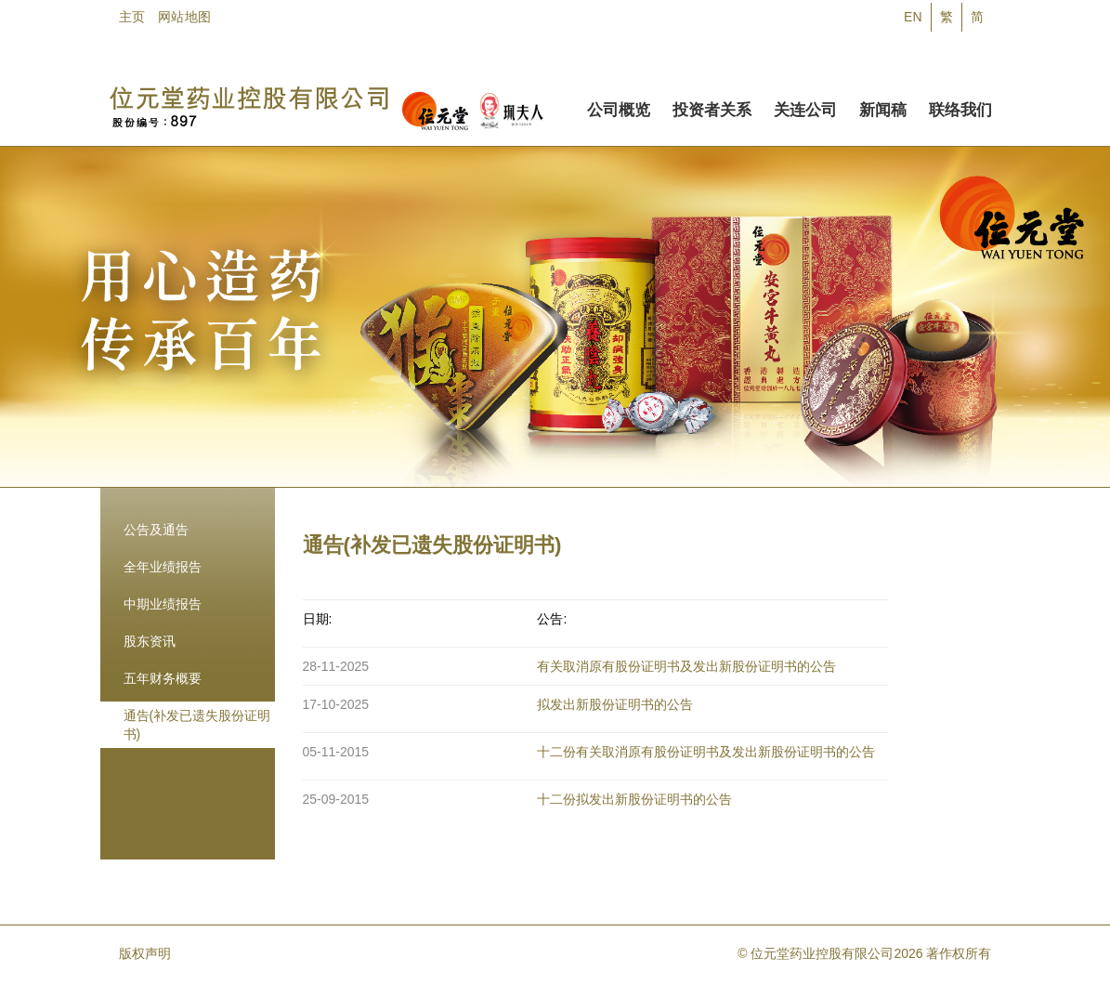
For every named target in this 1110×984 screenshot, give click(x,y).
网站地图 (184, 16)
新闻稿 (883, 106)
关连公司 (805, 106)
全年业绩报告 (163, 566)
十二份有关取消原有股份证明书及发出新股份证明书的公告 (706, 751)
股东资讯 (150, 641)
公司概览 (618, 106)
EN (912, 16)
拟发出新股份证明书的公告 (615, 704)
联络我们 (960, 106)
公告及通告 (156, 529)
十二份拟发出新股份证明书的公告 (634, 799)
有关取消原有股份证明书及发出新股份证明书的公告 (686, 666)
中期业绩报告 (163, 604)
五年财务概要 (163, 678)
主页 (132, 16)
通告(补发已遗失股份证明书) (197, 724)
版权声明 (145, 953)
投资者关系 (712, 106)
